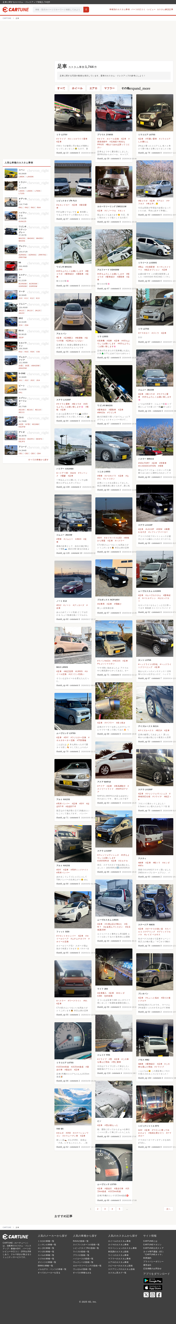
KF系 (27, 424)
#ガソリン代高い (76, 674)
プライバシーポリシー (153, 1261)
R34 (32, 352)
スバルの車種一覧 (46, 1255)
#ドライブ (61, 139)
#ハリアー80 (62, 473)
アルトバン (61, 334)
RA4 (39, 207)
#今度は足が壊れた (113, 924)
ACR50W (23, 284)
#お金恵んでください (113, 927)
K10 (20, 298)
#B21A (159, 730)
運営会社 (147, 1265)
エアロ (93, 88)
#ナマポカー (143, 333)
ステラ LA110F (145, 525)
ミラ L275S (143, 329)
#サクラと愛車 (63, 404)
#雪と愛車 (116, 1062)
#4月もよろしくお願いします (69, 271)
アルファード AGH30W (108, 270)
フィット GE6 (62, 932)
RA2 (27, 207)
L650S (21, 191)
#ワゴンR (111, 412)
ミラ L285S (102, 336)
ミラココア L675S (146, 135)
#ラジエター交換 (78, 737)
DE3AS (22, 439)
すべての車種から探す (38, 460)
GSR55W (33, 286)
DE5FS (39, 439)
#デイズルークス (146, 730)
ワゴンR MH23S (64, 267)
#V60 (68, 1133)
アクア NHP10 (104, 782)
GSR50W (23, 286)
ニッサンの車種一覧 (47, 1244)
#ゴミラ (155, 333)
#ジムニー (68, 539)
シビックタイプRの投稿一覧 (86, 1248)
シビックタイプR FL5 (66, 201)
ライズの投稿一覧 (81, 1252)
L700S (37, 191)
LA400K (30, 177)
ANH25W (23, 368)
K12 (32, 298)
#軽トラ (156, 863)
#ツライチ (157, 796)
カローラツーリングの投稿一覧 (87, 1266)
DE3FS (30, 439)
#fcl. (85, 1001)
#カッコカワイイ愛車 (78, 139)
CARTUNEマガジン (152, 1244)
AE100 (22, 410)
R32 (20, 352)
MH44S (22, 241)
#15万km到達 (62, 1067)
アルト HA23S (63, 799)
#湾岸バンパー (63, 803)
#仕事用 (101, 604)
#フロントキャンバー (66, 936)
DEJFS (22, 441)
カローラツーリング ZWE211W (111, 206)
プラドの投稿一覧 (81, 1255)
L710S (21, 193)
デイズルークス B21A (148, 726)
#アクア (101, 786)
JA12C (38, 310)
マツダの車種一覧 (46, 1252)
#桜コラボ (143, 201)
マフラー (109, 88)
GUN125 (22, 221)
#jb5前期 (108, 996)
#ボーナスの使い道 (154, 929)
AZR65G (32, 255)
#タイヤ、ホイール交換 (108, 139)
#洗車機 (101, 341)
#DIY (99, 538)
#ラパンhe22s (104, 661)
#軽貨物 (79, 338)
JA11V (30, 310)
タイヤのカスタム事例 (118, 1244)
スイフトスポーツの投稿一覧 (86, 1244)
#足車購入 (68, 338)
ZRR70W (23, 257)
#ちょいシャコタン (106, 664)
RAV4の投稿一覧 (81, 1241)
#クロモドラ (110, 476)
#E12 (58, 605)
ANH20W (35, 366)
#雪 (110, 1059)
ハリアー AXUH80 (64, 469)
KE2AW (35, 424)
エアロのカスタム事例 (118, 1262)
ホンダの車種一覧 (46, 1248)
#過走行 (68, 1070)
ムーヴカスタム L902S (108, 920)
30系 (27, 366)
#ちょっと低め (152, 998)
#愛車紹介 (69, 274)
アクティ (142, 858)
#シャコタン (109, 479)
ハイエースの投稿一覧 (83, 1259)
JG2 (26, 380)
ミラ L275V (61, 135)
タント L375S (144, 660)
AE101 (30, 410)
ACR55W (33, 284)
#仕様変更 (150, 267)
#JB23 (78, 539)
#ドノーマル (110, 211)
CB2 (27, 453)
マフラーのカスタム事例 (119, 1259)
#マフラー (109, 723)
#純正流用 (68, 671)
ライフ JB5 (102, 989)
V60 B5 (60, 1129)
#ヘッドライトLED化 (148, 664)
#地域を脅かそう (156, 1133)
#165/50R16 (103, 861)
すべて (61, 88)
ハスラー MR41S (146, 459)
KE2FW (22, 427)
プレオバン (143, 994)
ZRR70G (42, 255)
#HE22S (117, 661)
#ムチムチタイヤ (78, 939)
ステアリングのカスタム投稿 (121, 1269)
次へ (168, 1209)
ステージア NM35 (146, 925)
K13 (38, 298)
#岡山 (140, 267)
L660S (29, 191)
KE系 (21, 424)
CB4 (39, 453)
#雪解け (117, 604)
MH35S (39, 238)
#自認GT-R (71, 806)
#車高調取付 (119, 786)
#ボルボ (60, 1133)
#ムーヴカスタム (153, 595)
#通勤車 (80, 274)
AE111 (22, 412)
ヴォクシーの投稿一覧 (83, 1262)
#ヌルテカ (123, 861)
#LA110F (149, 529)
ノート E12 (61, 601)
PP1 (20, 393)
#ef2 (140, 1130)
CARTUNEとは (150, 1241)
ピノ (99, 1121)
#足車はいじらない (74, 341)
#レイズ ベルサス (152, 934)
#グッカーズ (78, 605)
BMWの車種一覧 (45, 1266)
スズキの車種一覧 (46, 1259)
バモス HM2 (143, 1060)
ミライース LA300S (147, 263)
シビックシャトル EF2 (148, 1126)
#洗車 (109, 341)
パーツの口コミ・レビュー (143, 9)
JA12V (21, 313)
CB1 (21, 453)
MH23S (22, 238)
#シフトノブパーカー (158, 532)
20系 (21, 366)
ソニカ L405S (103, 472)
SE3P (21, 337)
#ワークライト (74, 1001)
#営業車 (163, 463)
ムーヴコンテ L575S (66, 733)
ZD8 (26, 325)
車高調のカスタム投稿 (118, 1252)
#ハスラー (119, 541)
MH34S (30, 238)
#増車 (160, 466)
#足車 (59, 142)
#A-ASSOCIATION (147, 466)
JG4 (38, 380)
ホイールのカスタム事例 (119, 1241)
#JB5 (99, 996)
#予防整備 (81, 740)
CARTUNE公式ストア (153, 1248)
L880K (21, 177)
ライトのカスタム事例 (118, 1255)
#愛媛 (63, 476)
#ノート (67, 605)
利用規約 (147, 1258)
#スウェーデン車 (70, 1136)
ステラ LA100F (63, 400)
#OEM (159, 529)
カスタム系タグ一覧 (117, 1273)
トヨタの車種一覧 (46, 1241)
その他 (135, 88)
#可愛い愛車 (151, 139)
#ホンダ (166, 863)
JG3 (32, 380)
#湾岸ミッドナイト (79, 870)
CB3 (33, 453)
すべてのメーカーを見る (49, 1273)
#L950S (79, 671)
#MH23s (101, 412)
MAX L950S (62, 667)
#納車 (140, 863)
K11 (26, 298)
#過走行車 (118, 1188)
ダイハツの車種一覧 (47, 1262)
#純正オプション (152, 270)
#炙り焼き (121, 723)
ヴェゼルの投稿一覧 (82, 1269)
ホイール (77, 88)
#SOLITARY (144, 463)
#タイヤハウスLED (113, 538)
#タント (122, 211)
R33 (26, 352)
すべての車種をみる (82, 1273)
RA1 (21, 207)
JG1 (20, 380)
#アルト (160, 201)
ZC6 (20, 325)
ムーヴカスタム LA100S (149, 591)
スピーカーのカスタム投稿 (120, 1266)
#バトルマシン (149, 598)
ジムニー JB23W (146, 390)
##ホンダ (120, 993)
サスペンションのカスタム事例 (122, 1248)
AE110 (38, 410)
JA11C (22, 310)
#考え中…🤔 (152, 204)
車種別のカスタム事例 (119, 9)
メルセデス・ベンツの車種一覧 (52, 1269)
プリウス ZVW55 (105, 135)
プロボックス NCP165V (108, 600)
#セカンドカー (63, 205)
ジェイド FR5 (103, 1055)
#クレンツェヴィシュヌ (156, 794)
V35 (38, 352)
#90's (140, 865)
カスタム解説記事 (165, 9)
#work (73, 473)
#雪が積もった (111, 1125)
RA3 (33, 207)
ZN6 (20, 269)
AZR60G (22, 255)
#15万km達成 (77, 1067)
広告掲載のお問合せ (152, 1268)
